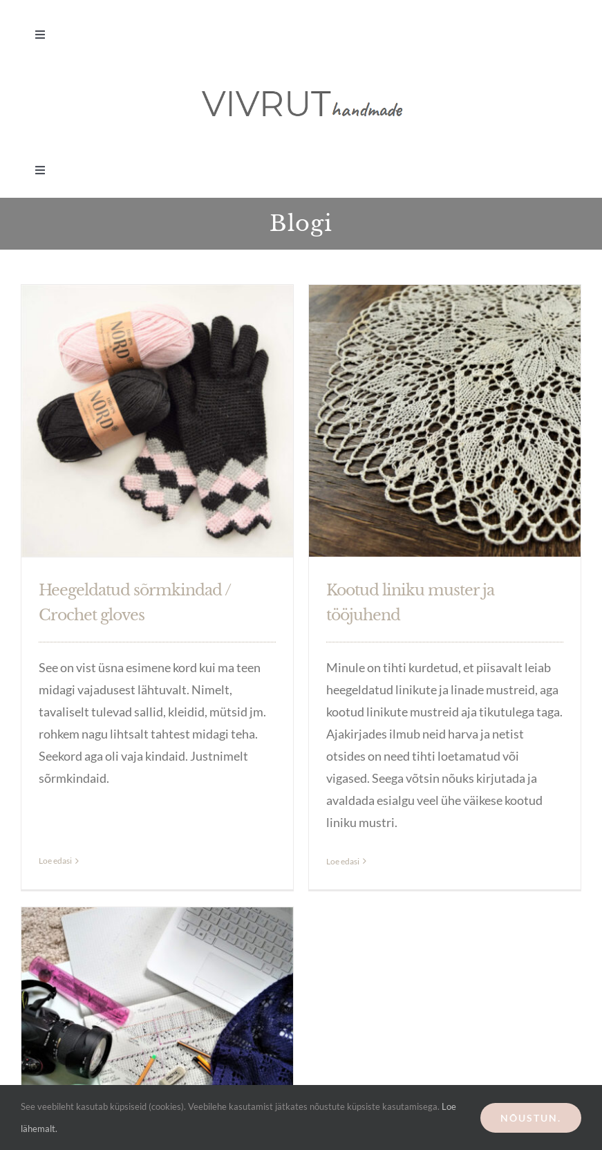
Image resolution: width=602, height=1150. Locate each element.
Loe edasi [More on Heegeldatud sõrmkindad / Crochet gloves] (55, 817)
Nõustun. (530, 1118)
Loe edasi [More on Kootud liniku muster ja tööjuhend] (338, 861)
